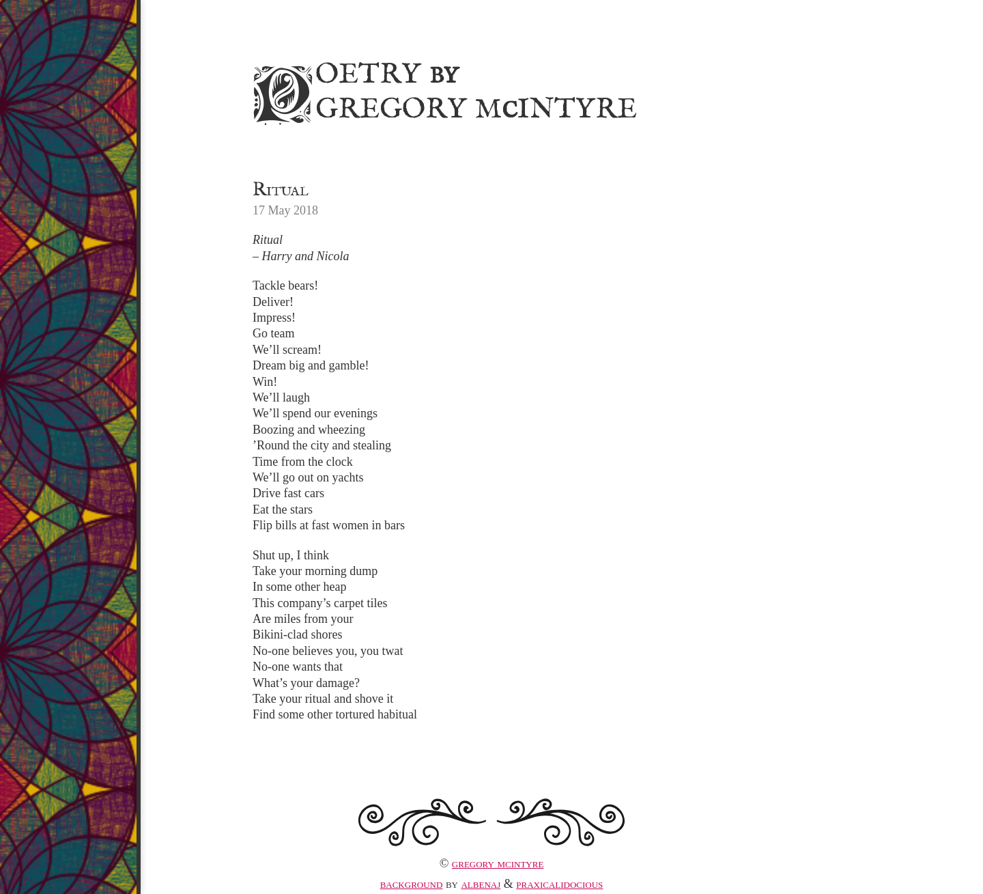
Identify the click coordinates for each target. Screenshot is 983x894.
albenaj (480, 884)
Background (411, 884)
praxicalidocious (559, 884)
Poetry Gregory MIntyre (442, 89)
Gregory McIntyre (498, 863)
